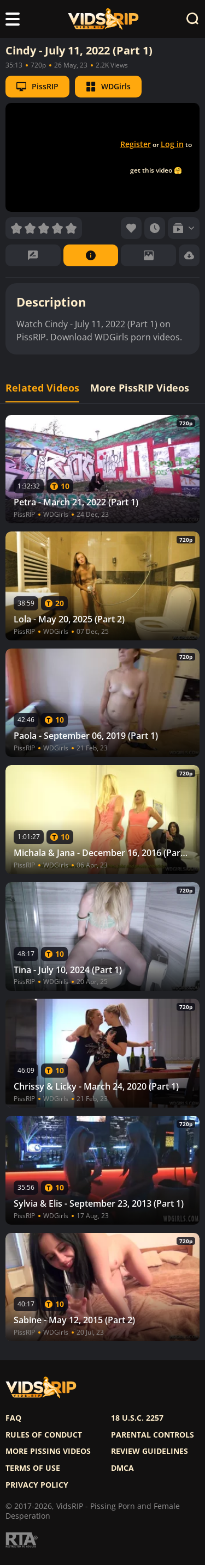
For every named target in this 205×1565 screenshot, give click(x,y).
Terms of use (32, 1468)
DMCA (122, 1468)
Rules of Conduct (43, 1435)
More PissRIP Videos (139, 388)
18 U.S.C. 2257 (137, 1418)
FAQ (13, 1418)
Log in (172, 144)
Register (135, 144)
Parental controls (152, 1435)
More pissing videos (48, 1451)
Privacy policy (36, 1485)
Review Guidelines (149, 1451)
